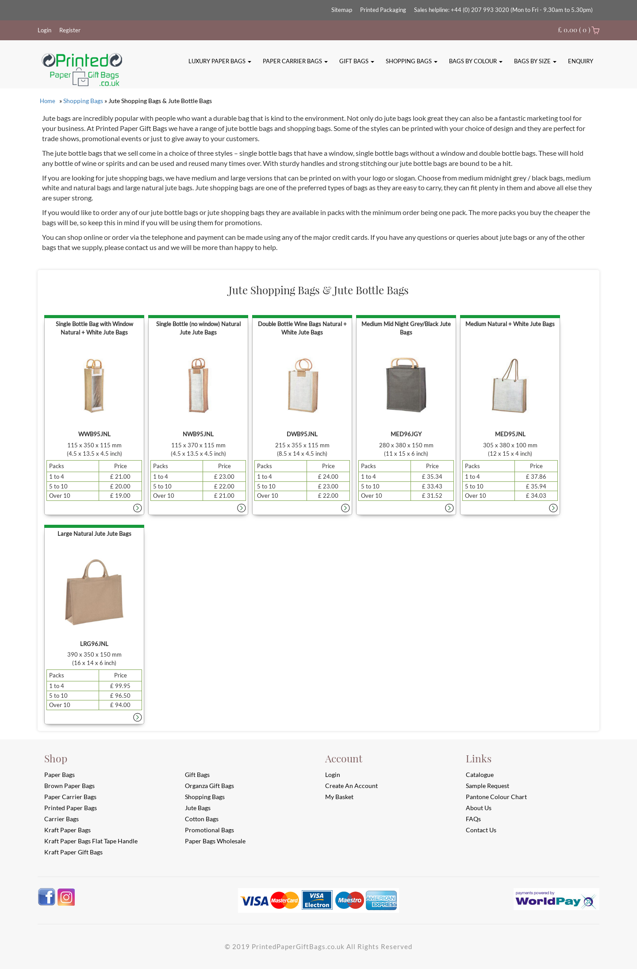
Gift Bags (356, 61)
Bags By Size (535, 61)
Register (70, 30)
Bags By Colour (476, 61)
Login (44, 30)
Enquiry (580, 61)
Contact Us (481, 830)
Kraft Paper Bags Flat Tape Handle (91, 841)
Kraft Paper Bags (67, 830)
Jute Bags (198, 807)
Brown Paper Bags (69, 785)
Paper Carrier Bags (295, 61)
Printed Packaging (383, 9)
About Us (478, 807)
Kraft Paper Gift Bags (73, 852)
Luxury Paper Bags (219, 61)
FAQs (473, 819)
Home (47, 100)
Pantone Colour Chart (496, 796)
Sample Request (487, 785)
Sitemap (341, 9)
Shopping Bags (411, 61)
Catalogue (480, 774)
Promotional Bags (209, 830)
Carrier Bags (61, 819)
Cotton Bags (202, 819)
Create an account (351, 785)
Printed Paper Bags (70, 807)
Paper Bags (59, 774)
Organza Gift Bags (209, 785)
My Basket (339, 796)
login (332, 774)
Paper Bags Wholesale (215, 841)
